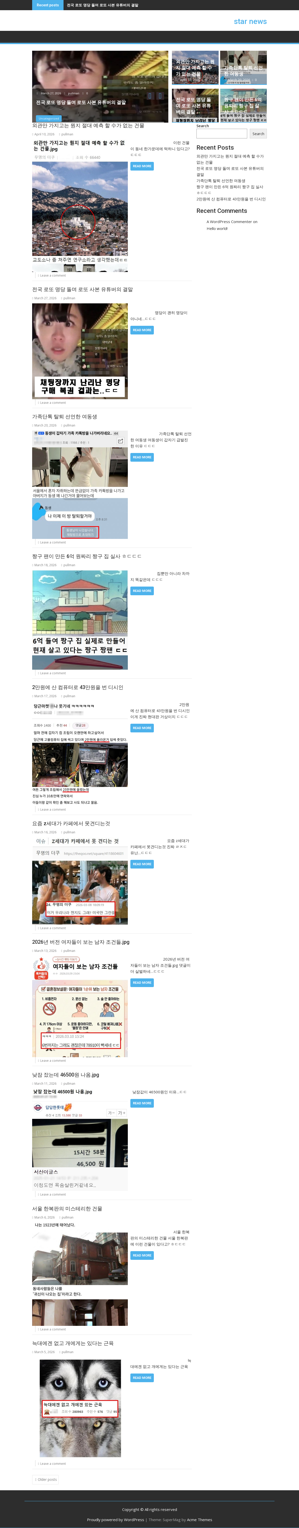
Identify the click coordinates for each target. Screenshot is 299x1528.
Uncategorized (49, 118)
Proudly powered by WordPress (115, 1519)
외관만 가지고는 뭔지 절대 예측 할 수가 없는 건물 (195, 67)
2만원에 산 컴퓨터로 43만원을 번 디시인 (77, 687)
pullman (72, 93)
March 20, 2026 (238, 80)
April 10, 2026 (189, 80)
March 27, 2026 (49, 93)
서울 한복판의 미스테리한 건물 (67, 1209)
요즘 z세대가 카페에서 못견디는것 (71, 823)
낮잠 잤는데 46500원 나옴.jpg (65, 1075)
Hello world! (217, 228)
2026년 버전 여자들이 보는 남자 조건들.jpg (81, 942)
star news (250, 21)
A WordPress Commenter (229, 221)
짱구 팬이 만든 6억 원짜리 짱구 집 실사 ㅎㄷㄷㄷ (243, 105)
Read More (142, 166)
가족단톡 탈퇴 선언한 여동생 (64, 416)
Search (202, 125)
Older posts (47, 1479)
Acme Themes (199, 1519)
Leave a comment (53, 275)
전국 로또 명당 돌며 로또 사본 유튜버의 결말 (102, 5)
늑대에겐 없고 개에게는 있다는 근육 (73, 1343)
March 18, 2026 (238, 118)
